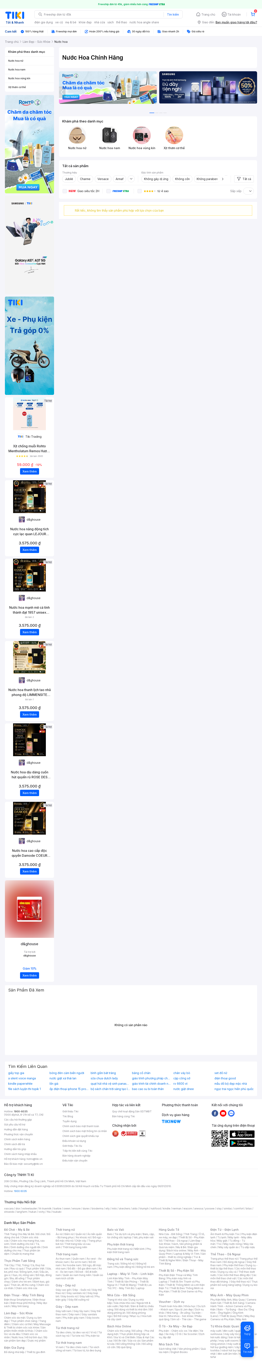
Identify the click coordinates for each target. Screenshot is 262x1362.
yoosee (210, 1208)
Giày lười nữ (86, 1296)
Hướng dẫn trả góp (15, 1149)
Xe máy (169, 1334)
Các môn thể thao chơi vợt (233, 1277)
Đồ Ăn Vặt (120, 1340)
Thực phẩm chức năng (24, 1320)
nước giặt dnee (183, 1089)
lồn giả (54, 1083)
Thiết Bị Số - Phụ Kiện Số (176, 1270)
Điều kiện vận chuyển (74, 1160)
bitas (249, 1208)
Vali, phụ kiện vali (143, 1237)
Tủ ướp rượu (248, 1247)
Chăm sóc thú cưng (118, 1330)
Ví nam (60, 1347)
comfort (239, 1208)
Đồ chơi (40, 1234)
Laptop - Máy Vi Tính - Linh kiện (130, 1274)
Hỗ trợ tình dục (33, 1337)
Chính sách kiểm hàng (17, 1139)
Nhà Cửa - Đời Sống (121, 1295)
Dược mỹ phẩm (37, 1340)
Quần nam (78, 1258)
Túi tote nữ (77, 1335)
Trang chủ (208, 14)
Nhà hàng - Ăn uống (178, 1312)
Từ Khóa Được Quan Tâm (228, 1326)
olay (219, 1208)
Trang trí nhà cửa (117, 1299)
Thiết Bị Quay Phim (231, 1316)
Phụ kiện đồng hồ (124, 1266)
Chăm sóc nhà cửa (26, 1288)
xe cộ (59, 22)
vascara (9, 1208)
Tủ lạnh (221, 1237)
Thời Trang (190, 1234)
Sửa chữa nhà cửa (124, 1302)
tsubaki (57, 1211)
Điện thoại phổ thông (23, 1302)
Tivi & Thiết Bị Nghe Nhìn (179, 1258)
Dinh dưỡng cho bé (22, 1243)
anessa (198, 1208)
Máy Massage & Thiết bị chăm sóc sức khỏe (27, 1326)
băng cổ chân (141, 1073)
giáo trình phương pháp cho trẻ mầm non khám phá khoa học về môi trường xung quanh (151, 1078)
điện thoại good (225, 1078)
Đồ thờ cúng (121, 1316)
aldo (135, 1208)
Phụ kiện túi (92, 1335)
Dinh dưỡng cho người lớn (26, 1247)
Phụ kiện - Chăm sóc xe (173, 1330)
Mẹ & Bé (181, 1247)
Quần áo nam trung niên (77, 1275)
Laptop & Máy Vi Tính (186, 1253)
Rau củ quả (17, 1268)
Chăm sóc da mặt (14, 1317)
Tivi (219, 1243)
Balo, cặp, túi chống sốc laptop (131, 1236)
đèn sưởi (228, 1330)
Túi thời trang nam (69, 1342)
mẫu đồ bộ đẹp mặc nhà (231, 1083)
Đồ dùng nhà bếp (14, 1352)
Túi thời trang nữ (67, 1328)
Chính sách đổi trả (14, 1144)
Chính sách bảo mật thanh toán (80, 1126)
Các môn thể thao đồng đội (234, 1275)
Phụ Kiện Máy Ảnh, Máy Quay (227, 1299)
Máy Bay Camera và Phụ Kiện (232, 1317)
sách (110, 22)
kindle (166, 1208)
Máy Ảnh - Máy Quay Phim (229, 1295)
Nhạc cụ (135, 1316)
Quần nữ (80, 1234)
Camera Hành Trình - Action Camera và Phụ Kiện (232, 1306)
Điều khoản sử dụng (74, 1140)
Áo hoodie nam (72, 1265)
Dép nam (74, 1314)
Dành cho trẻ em (21, 1281)
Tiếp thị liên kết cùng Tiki (77, 1150)
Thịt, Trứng (22, 1265)
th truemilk (45, 1208)
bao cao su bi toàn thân (148, 1089)
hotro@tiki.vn (34, 1158)
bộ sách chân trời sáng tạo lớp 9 (110, 1089)
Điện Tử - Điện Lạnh (224, 1229)
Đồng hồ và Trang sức (122, 1259)
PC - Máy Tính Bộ (123, 1288)
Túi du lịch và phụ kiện (128, 1234)
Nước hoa (17, 1337)
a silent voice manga (22, 1078)
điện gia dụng (43, 22)
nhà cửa (99, 22)
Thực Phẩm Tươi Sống (19, 1260)
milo (114, 1208)
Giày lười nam (63, 1311)
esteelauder (29, 1208)
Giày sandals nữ (76, 1293)
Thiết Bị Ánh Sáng (233, 1302)
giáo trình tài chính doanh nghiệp (151, 1083)
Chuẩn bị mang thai (22, 1253)
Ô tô (179, 1334)
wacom (187, 1208)
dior (18, 1208)
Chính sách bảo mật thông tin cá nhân (84, 1131)
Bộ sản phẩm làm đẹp (25, 1339)
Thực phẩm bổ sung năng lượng (234, 1283)
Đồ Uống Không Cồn (128, 1343)
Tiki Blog (67, 1116)
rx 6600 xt (180, 1083)
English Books (179, 1352)
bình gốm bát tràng (103, 1073)
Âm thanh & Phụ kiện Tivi (224, 1234)
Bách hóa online (176, 1250)
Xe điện (193, 1330)
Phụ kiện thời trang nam (129, 1250)
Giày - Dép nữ (66, 1285)
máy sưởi (215, 1330)
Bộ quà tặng (124, 1347)
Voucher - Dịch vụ (171, 1301)
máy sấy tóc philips (235, 1334)
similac (228, 1208)
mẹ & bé (70, 22)
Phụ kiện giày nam (73, 1317)
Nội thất (124, 1306)
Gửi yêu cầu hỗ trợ (14, 1124)
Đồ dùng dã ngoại (234, 1261)
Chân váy (80, 1240)
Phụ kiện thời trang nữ (119, 1248)
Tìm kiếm (173, 14)
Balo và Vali (115, 1229)
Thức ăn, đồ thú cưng (23, 1284)
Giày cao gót (63, 1289)
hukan (32, 1211)
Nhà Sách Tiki (169, 1344)
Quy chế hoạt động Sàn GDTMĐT (132, 1111)
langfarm (22, 1211)
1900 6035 (20, 1191)
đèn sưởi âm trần (227, 1353)
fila (49, 1211)
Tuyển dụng (69, 1121)
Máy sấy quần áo (228, 1247)
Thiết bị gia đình (35, 1352)
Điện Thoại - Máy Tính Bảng (24, 1295)
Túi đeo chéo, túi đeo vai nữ (72, 1332)
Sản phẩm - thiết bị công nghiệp (182, 1255)
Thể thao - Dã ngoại (176, 1240)
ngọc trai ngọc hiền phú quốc (234, 1089)
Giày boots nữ (69, 1296)
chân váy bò (181, 1073)
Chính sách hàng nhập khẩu (20, 1154)
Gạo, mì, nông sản (23, 1275)
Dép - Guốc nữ (81, 1289)
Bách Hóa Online (119, 1326)
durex (86, 1208)
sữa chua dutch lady (104, 1078)
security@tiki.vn (33, 1163)
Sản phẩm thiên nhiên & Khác (25, 1329)
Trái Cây (9, 1265)
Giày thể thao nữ (240, 1281)
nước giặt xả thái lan (63, 1078)
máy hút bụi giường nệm (232, 1345)
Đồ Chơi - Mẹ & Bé (17, 1229)
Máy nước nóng (233, 1243)
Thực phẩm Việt (35, 1268)
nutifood (156, 1208)
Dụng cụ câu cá (227, 1271)
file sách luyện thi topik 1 (24, 1089)
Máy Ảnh (241, 1319)
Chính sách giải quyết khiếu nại (80, 1136)
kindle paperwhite (20, 1083)
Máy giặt (222, 1240)
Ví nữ (93, 1332)
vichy (41, 1211)
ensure (76, 1208)
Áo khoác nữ (83, 1237)
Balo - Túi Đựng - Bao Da (232, 1309)
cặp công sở (181, 1078)
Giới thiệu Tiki (70, 1111)
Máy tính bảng (20, 1306)
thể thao (121, 22)
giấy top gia (16, 1073)
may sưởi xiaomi (228, 1340)
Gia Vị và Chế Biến (124, 1337)
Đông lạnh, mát (29, 1271)
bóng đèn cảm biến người (67, 1073)
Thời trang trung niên (75, 1247)
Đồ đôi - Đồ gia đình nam (82, 1268)
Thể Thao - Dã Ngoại (225, 1254)
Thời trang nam (66, 1254)
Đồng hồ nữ (127, 1263)
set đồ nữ (221, 1073)
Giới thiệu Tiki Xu (72, 1145)
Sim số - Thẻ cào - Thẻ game (188, 1319)
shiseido (9, 1211)
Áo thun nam (63, 1258)
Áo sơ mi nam (79, 1261)
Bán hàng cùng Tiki (123, 1116)
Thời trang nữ (65, 1229)
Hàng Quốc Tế (169, 1229)
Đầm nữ (68, 1234)
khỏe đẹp (85, 22)
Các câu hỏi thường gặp (18, 1119)
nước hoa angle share (144, 22)
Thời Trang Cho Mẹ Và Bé (19, 1234)
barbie (57, 1208)
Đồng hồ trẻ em (146, 1266)
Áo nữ (59, 1234)
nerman (176, 1208)
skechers (124, 1208)
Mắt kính (139, 1248)
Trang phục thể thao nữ (224, 1258)
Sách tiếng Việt (167, 1348)
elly (107, 1208)
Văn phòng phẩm (188, 1348)
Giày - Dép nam (67, 1306)
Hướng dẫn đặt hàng (16, 1129)
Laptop (140, 1288)
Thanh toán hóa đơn (170, 1306)
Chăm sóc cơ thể (22, 1324)
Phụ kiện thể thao (234, 1265)
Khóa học (189, 1306)
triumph (144, 1208)
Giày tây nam (81, 1311)
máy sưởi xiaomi (237, 1343)
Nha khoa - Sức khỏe (180, 1316)
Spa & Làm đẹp (184, 1309)
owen (66, 1208)
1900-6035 (21, 1111)
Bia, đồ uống (17, 1278)
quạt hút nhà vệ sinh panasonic (110, 1083)
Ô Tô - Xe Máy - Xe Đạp (175, 1326)
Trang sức (113, 1263)
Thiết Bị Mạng (127, 1284)
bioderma (97, 1208)
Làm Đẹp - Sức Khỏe (18, 1313)
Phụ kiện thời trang (120, 1244)
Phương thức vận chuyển (18, 1134)
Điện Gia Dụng (14, 1347)
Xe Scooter (190, 1334)
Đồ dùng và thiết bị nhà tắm (131, 1309)
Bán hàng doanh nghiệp (76, 1155)
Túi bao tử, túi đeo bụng (87, 1350)
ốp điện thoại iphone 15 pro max (69, 1089)
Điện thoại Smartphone (17, 1299)
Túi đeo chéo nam (76, 1347)
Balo (110, 1234)
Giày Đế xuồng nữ (78, 1299)
